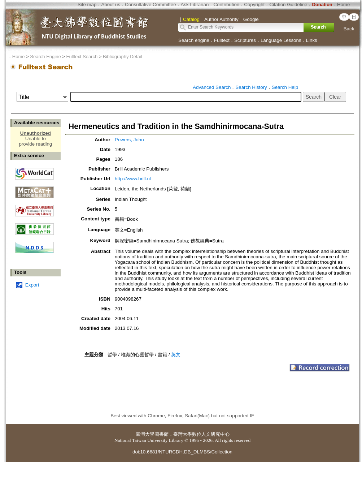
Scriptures (245, 40)
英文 (175, 354)
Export (32, 285)
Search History (251, 87)
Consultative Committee (150, 4)
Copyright (254, 4)
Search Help (285, 87)
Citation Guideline (288, 4)
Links (311, 40)
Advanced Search (212, 87)
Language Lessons (281, 40)
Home (343, 4)
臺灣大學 (145, 434)
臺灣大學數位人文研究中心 (201, 434)
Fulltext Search (81, 56)
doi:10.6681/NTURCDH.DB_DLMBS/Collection (182, 452)
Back (349, 28)
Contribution (226, 4)
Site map (87, 4)
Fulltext (222, 40)
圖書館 (161, 434)
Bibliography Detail (122, 56)
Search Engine (45, 56)
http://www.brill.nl (133, 178)
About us (110, 4)
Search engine (193, 40)
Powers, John (129, 139)
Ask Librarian (195, 4)
